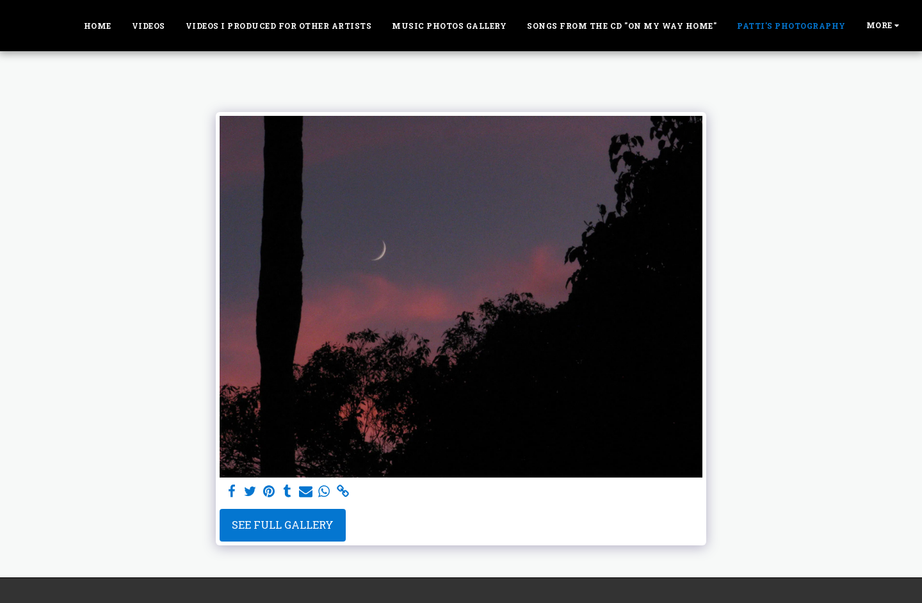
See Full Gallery (283, 524)
